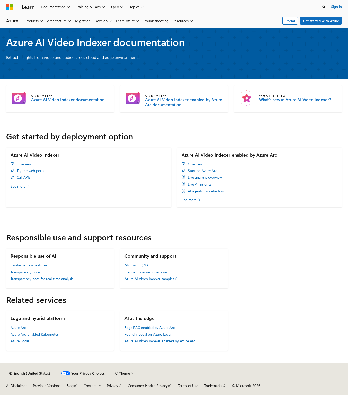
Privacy (112, 385)
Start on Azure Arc (202, 170)
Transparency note (25, 272)
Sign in (336, 6)
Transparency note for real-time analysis (42, 278)
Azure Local (20, 340)
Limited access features (29, 265)
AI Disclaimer (16, 385)
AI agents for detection (206, 191)
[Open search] (324, 7)
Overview (24, 164)
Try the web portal (31, 170)
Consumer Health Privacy (148, 385)
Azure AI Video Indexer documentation (67, 99)
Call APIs (23, 177)
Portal (290, 20)
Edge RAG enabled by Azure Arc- (150, 327)
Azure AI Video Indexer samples (149, 278)
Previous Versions (46, 385)
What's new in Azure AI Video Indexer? (295, 99)
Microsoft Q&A (136, 265)
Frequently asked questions (145, 272)
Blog (70, 385)
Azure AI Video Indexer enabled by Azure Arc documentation (183, 102)
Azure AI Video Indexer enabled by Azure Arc (159, 340)
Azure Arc (18, 327)
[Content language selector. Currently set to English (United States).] (29, 373)
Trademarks (213, 385)
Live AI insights (199, 184)
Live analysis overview (205, 177)
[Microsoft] (9, 7)
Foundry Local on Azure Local (147, 334)
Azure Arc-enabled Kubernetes (35, 334)
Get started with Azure (321, 20)
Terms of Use (188, 385)
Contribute (92, 385)
